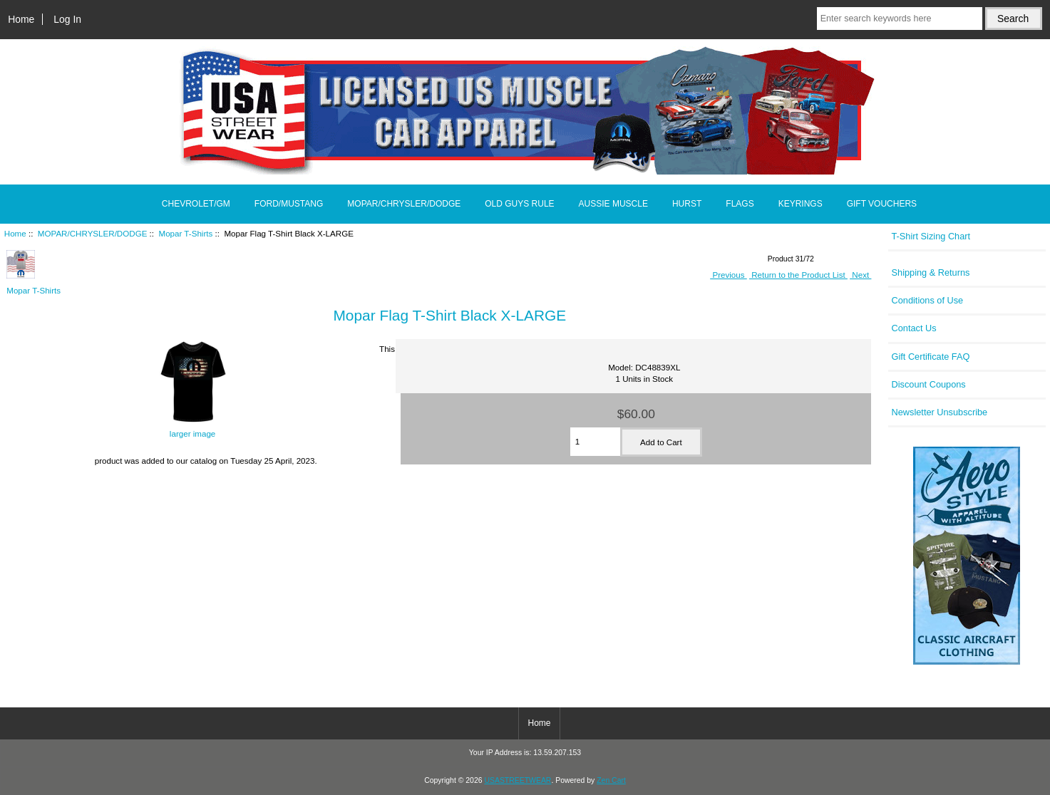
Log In (67, 19)
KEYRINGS (800, 204)
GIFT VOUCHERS (882, 204)
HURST (686, 204)
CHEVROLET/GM (196, 204)
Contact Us (914, 328)
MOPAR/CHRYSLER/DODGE (93, 233)
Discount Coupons (929, 384)
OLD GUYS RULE (519, 204)
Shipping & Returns (931, 272)
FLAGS (739, 204)
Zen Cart (611, 780)
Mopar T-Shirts (186, 233)
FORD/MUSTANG (288, 204)
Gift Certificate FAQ (931, 356)
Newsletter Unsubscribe (940, 412)
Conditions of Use (928, 300)
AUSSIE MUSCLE (613, 204)
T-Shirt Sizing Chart (931, 236)
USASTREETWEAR (517, 780)
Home (21, 19)
